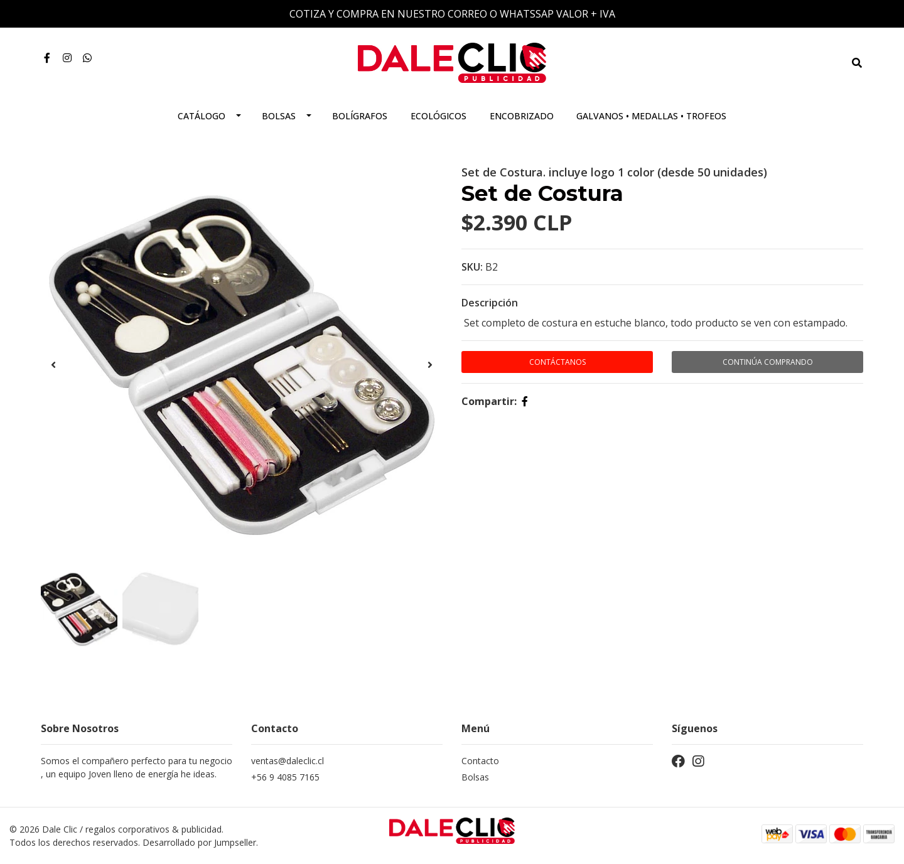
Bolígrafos (359, 116)
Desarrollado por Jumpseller (199, 842)
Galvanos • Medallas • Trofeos (651, 116)
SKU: (472, 267)
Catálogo (201, 116)
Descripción (489, 303)
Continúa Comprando (768, 362)
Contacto (480, 761)
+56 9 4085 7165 (285, 777)
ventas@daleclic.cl (287, 761)
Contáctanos (557, 362)
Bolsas (279, 116)
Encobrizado (522, 116)
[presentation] (53, 364)
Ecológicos (438, 116)
